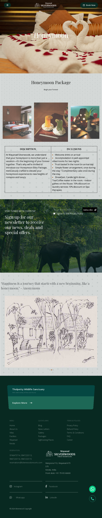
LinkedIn (53, 497)
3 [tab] (53, 370)
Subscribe (89, 209)
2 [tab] (51, 370)
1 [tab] (50, 370)
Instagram (18, 486)
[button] (7, 5)
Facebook (53, 486)
